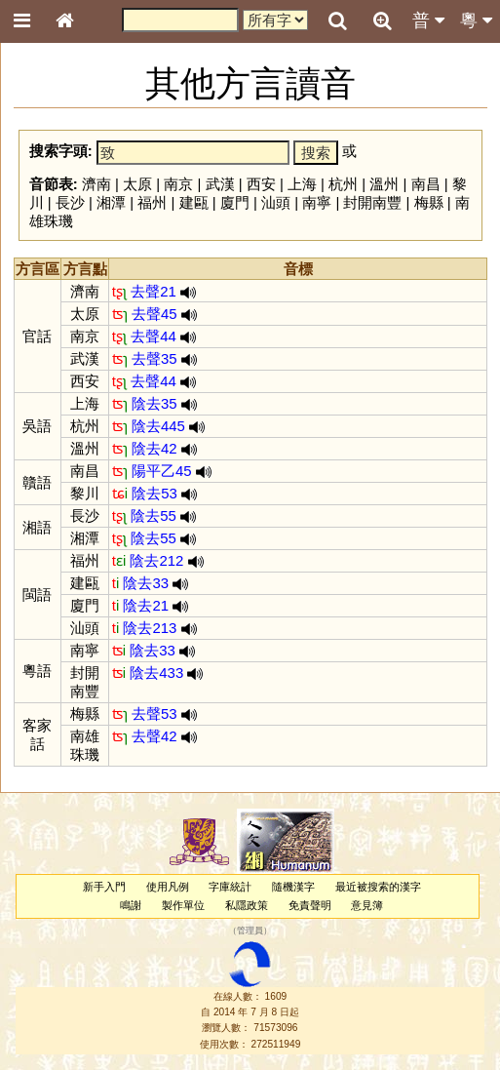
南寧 (316, 202)
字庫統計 (230, 886)
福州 (152, 202)
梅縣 (428, 202)
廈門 (235, 202)
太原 (137, 184)
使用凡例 (167, 886)
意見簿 (367, 905)
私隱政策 (246, 905)
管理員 (250, 931)
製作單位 (183, 905)
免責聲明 (309, 905)
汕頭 (275, 202)
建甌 (194, 202)
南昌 (426, 184)
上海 (302, 184)
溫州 (384, 184)
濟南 (96, 184)
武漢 (220, 184)
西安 (261, 184)
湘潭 (111, 202)
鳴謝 (130, 905)
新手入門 (104, 886)
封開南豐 (372, 202)
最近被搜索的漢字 (378, 886)
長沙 (70, 202)
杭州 (343, 184)
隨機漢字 (293, 886)
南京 (178, 184)
